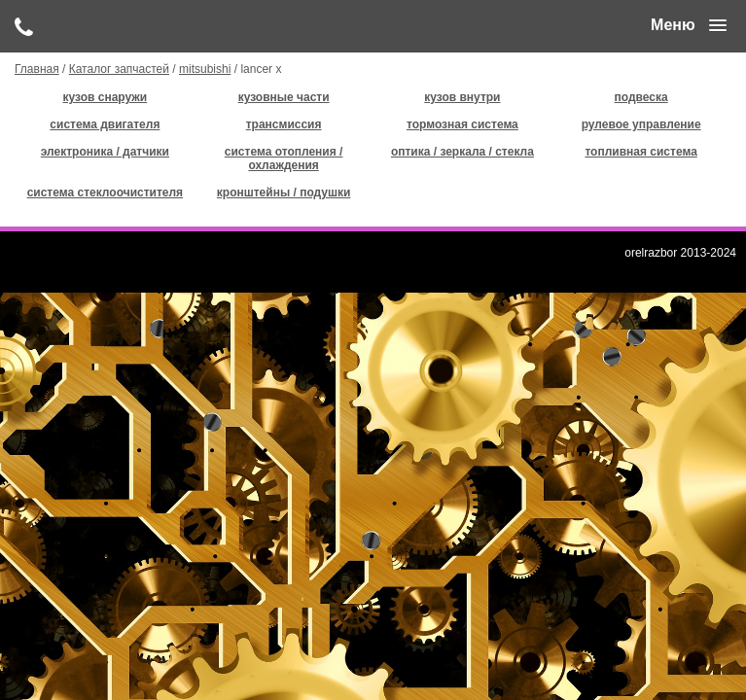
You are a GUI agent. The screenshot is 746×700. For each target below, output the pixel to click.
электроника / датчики (105, 151)
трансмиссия (284, 124)
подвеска (641, 97)
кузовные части (284, 97)
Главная (37, 69)
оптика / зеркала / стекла (462, 151)
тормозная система (462, 124)
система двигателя (105, 124)
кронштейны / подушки (284, 192)
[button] (688, 25)
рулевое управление (641, 124)
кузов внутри (462, 97)
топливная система (640, 151)
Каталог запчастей (119, 69)
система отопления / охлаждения (284, 158)
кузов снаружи (105, 97)
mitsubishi (205, 69)
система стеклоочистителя (105, 192)
